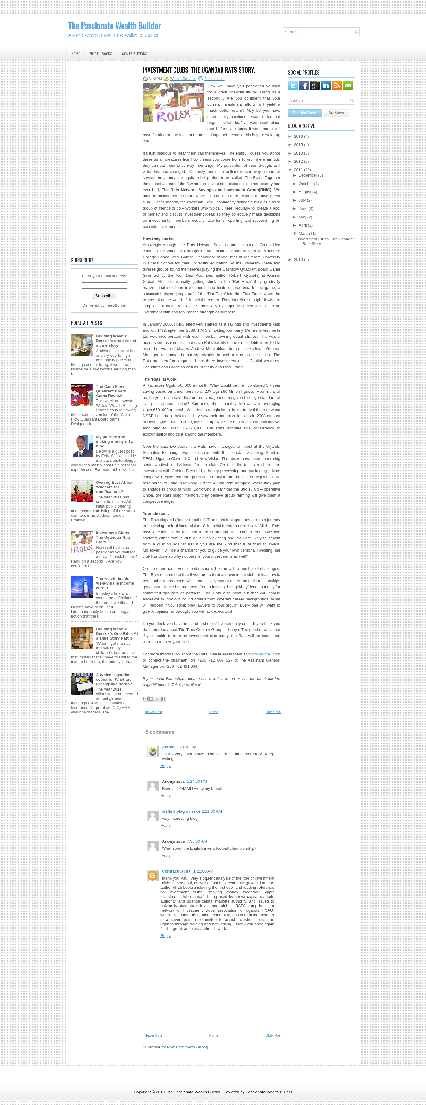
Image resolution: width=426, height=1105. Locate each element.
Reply (165, 765)
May (303, 217)
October (306, 183)
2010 (298, 259)
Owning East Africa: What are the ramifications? (115, 487)
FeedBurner (116, 305)
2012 (298, 161)
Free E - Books (101, 53)
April (303, 225)
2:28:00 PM (186, 747)
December (308, 175)
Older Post (273, 712)
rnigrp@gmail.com (264, 654)
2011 (298, 169)
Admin (168, 747)
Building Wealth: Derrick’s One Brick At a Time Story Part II (117, 633)
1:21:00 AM (203, 871)
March (304, 233)
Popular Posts (305, 113)
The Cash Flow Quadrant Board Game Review (111, 391)
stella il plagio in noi (181, 811)
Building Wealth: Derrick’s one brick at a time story (116, 341)
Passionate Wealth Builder (269, 1092)
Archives (336, 113)
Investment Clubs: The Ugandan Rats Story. (113, 537)
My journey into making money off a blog (114, 441)
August (305, 192)
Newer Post (153, 712)
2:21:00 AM (212, 811)
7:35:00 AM (197, 841)
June (303, 208)
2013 (298, 153)
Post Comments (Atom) (187, 1047)
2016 (298, 136)
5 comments (214, 79)
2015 (298, 144)
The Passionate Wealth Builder (114, 25)
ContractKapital (177, 871)
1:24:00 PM (197, 781)
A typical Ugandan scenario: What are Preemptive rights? (114, 679)
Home (76, 53)
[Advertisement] (104, 158)
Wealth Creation (183, 79)
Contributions (134, 53)
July (302, 200)
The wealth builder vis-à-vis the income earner (115, 583)
